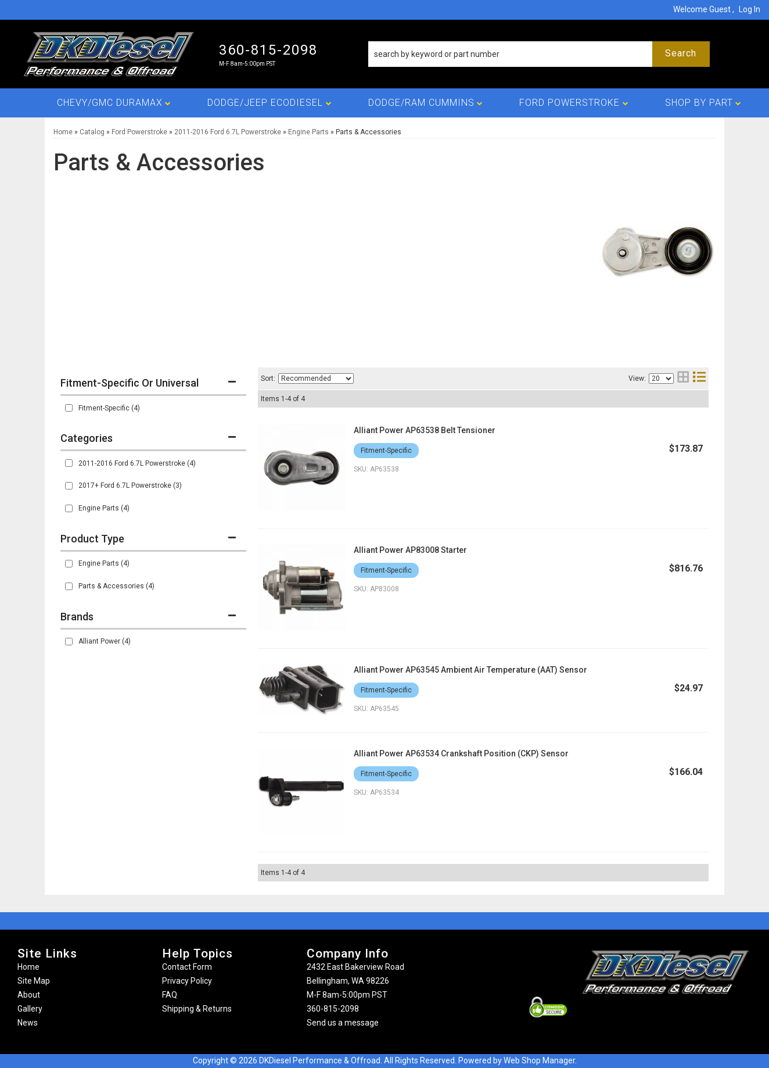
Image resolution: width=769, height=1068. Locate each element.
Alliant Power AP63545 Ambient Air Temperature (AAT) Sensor (470, 669)
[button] (539, 54)
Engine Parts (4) (104, 508)
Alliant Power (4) (104, 641)
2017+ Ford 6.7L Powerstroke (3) (130, 485)
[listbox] (316, 378)
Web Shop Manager (539, 1060)
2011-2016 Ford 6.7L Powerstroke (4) (137, 463)
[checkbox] (69, 408)
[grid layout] (683, 378)
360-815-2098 (333, 1008)
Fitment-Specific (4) (109, 408)
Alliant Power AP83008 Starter (410, 550)
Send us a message (343, 1022)
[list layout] (699, 378)
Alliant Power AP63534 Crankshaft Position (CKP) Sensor (461, 753)
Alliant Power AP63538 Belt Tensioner (424, 430)
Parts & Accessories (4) (116, 586)
